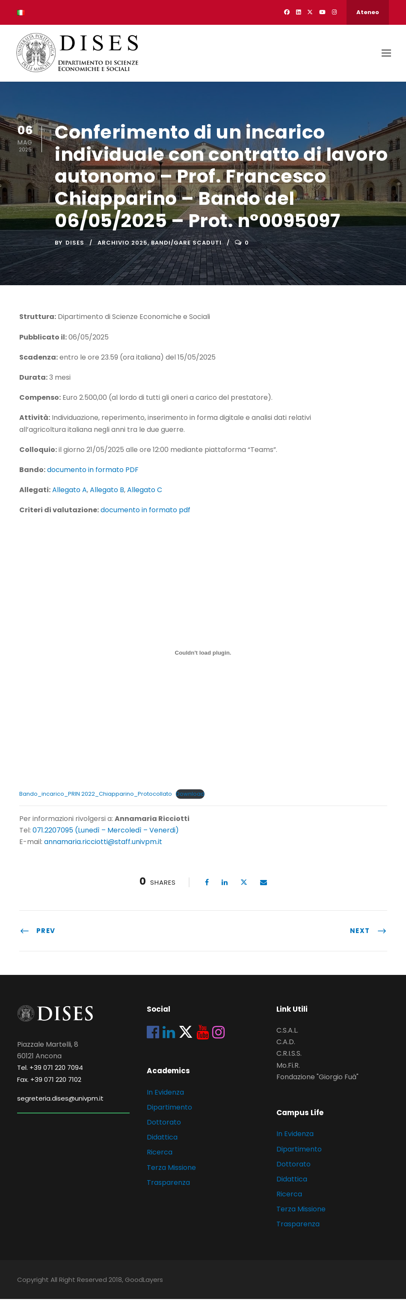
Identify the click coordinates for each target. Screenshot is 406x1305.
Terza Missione (171, 1173)
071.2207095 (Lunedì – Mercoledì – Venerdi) (105, 836)
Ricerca (159, 1158)
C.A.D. (285, 1048)
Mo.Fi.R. (288, 1071)
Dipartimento (169, 1113)
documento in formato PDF (93, 476)
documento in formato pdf (145, 516)
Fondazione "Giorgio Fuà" (317, 1083)
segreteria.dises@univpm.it (60, 1104)
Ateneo (367, 12)
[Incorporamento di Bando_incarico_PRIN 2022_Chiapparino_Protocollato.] (203, 659)
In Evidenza (165, 1098)
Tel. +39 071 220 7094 (50, 1073)
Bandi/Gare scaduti (186, 249)
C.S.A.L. (287, 1036)
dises (74, 249)
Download (190, 799)
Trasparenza (168, 1188)
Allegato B (107, 496)
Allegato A (69, 496)
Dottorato (164, 1128)
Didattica (162, 1143)
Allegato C (144, 496)
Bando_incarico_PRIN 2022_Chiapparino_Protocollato (95, 799)
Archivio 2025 (123, 249)
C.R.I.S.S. (289, 1060)
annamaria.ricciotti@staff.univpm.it (103, 848)
